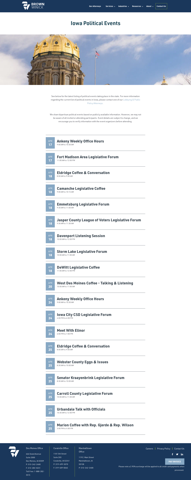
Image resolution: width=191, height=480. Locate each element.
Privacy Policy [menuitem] (163, 448)
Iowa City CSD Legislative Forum (84, 314)
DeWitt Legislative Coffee (78, 267)
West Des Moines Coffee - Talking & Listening (95, 283)
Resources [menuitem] (136, 6)
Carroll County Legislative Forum (85, 393)
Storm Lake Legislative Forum (82, 251)
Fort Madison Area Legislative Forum (88, 156)
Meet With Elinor (71, 330)
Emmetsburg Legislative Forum (83, 204)
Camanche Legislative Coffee (81, 188)
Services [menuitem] (109, 6)
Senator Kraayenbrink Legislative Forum (90, 377)
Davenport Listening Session (81, 235)
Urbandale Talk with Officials (81, 409)
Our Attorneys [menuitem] (95, 6)
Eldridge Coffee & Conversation (83, 172)
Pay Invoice (175, 461)
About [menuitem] (148, 6)
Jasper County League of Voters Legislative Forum (99, 219)
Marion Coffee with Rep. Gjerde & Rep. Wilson (95, 424)
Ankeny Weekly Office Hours (80, 141)
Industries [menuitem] (122, 6)
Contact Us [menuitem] (161, 6)
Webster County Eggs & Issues (82, 361)
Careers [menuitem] (149, 448)
